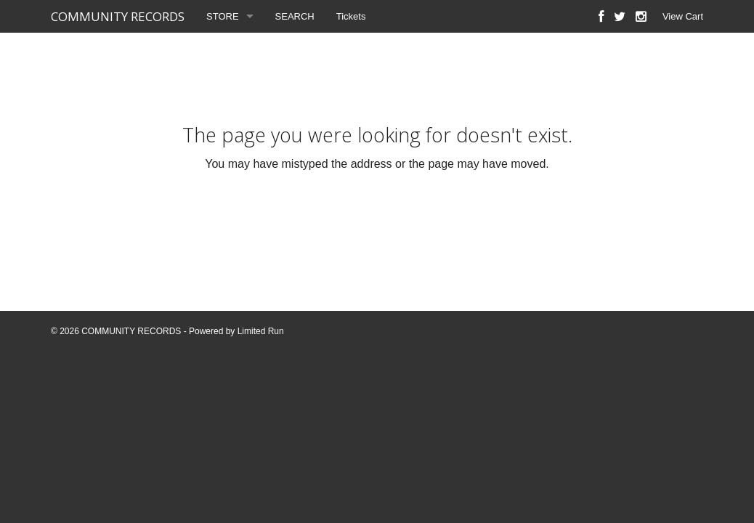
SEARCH (295, 16)
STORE (222, 16)
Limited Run (261, 331)
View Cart (682, 16)
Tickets (351, 16)
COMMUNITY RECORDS (118, 16)
